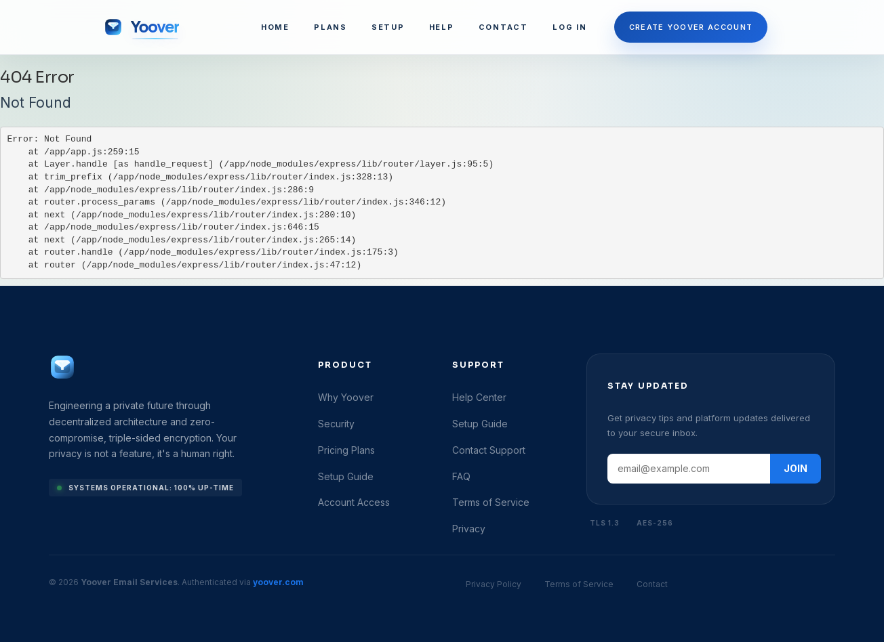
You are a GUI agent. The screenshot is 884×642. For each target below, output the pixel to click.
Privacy (468, 528)
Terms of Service (490, 502)
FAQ (461, 476)
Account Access (354, 502)
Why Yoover (346, 397)
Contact (652, 584)
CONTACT (503, 27)
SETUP (388, 27)
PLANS (330, 27)
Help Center (479, 397)
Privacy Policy (493, 584)
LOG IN (569, 27)
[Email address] (688, 469)
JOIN (795, 468)
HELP (441, 27)
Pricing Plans (346, 450)
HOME (275, 27)
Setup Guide (346, 476)
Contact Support (488, 450)
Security (336, 423)
